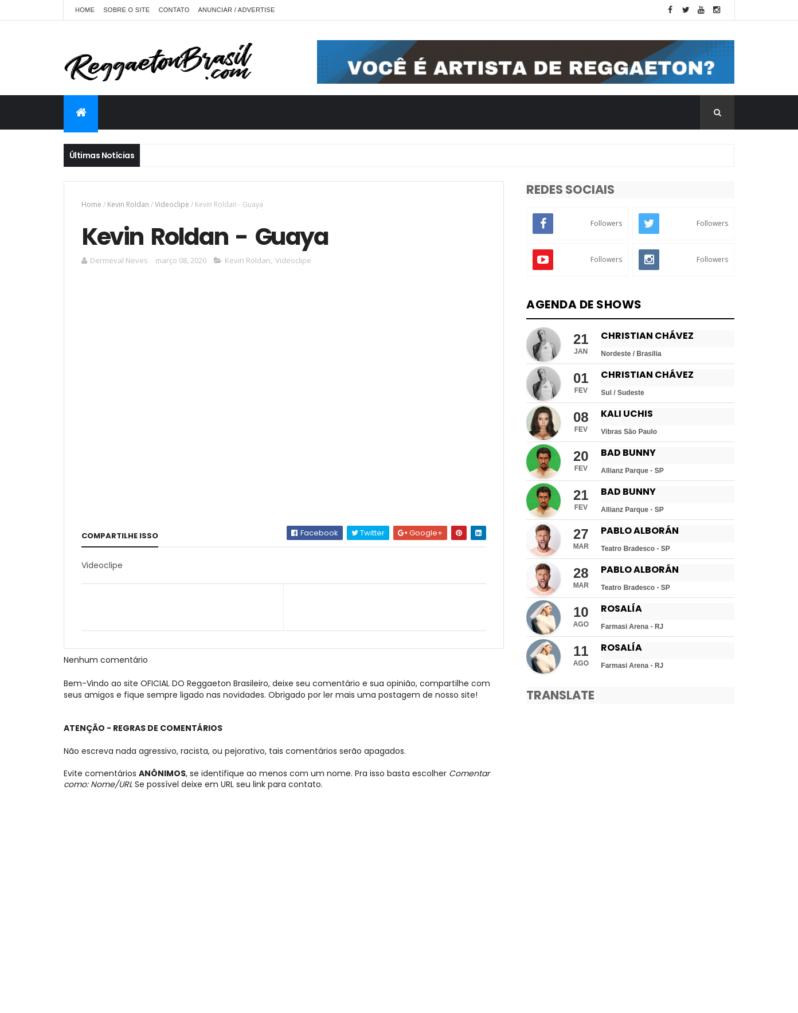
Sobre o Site (126, 9)
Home (85, 9)
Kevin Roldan (128, 204)
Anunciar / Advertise (236, 9)
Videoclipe (172, 204)
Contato (173, 9)
